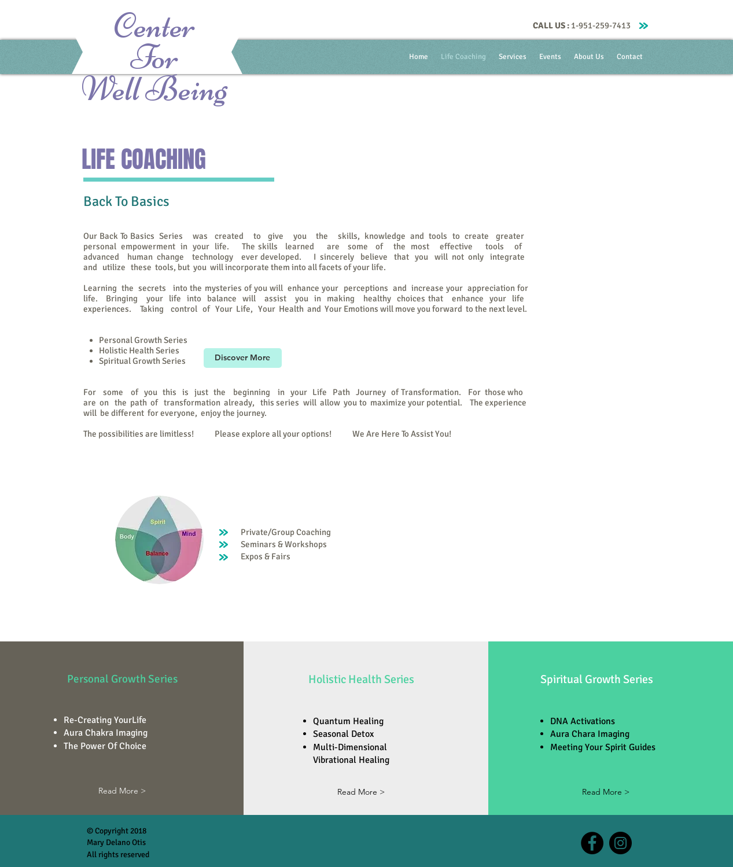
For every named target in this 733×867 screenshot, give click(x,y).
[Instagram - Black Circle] (620, 843)
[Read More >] (122, 791)
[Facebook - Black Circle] (592, 843)
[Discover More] (243, 358)
